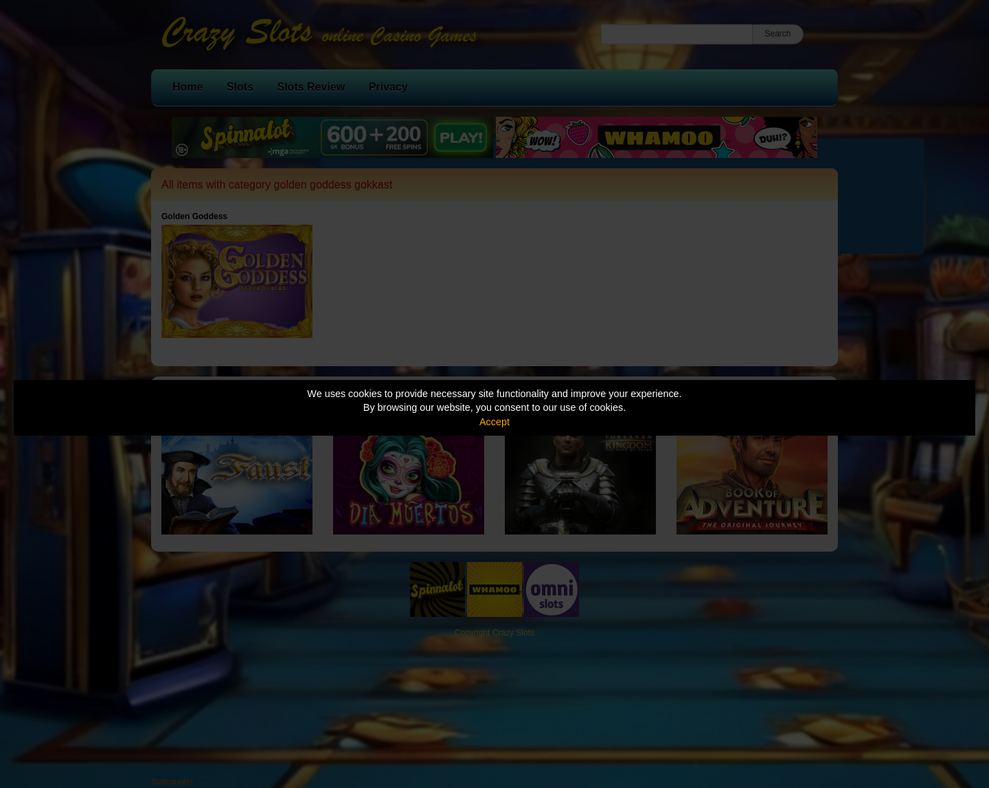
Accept (494, 421)
